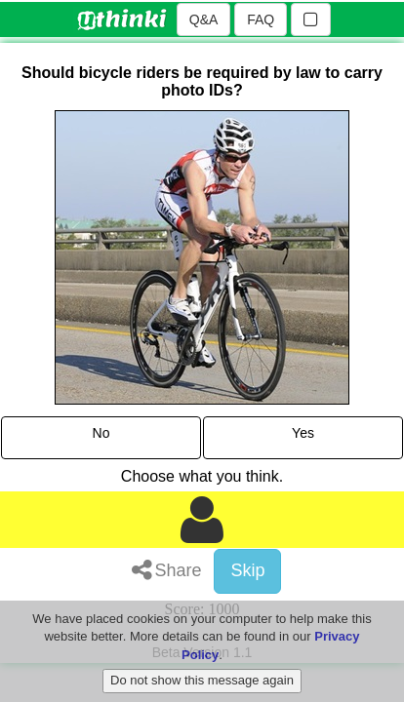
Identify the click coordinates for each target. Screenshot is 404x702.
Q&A (204, 19)
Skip (247, 570)
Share (167, 570)
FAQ (260, 19)
